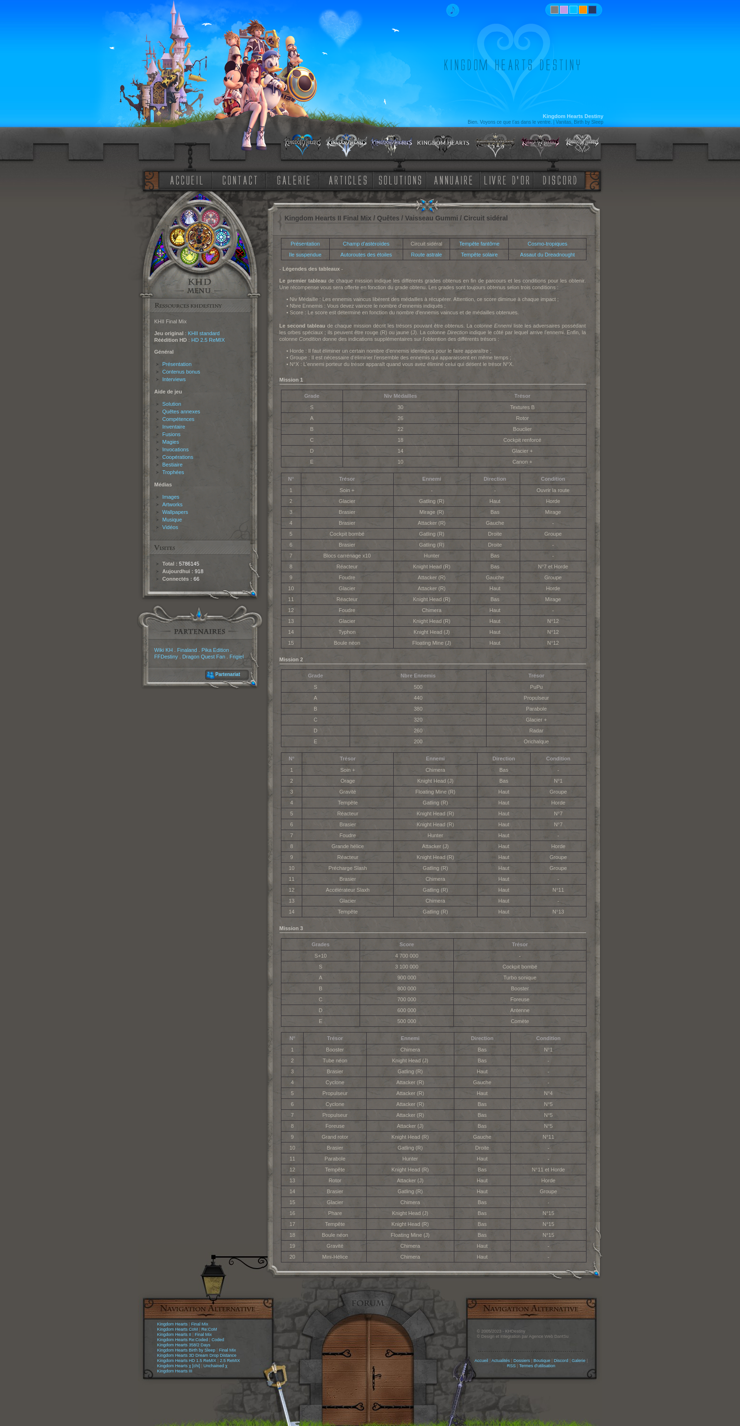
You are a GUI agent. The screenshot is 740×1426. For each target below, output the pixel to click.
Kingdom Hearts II (174, 1334)
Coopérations (177, 457)
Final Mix (199, 1324)
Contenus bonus (181, 372)
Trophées (173, 472)
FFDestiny (166, 656)
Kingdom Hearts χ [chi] (178, 1365)
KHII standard (203, 333)
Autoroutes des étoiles (366, 254)
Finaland (187, 650)
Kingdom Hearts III (175, 1371)
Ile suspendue (305, 254)
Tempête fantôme (479, 244)
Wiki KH (163, 650)
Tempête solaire (479, 254)
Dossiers (522, 1360)
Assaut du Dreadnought (547, 254)
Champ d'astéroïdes (366, 244)
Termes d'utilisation (537, 1365)
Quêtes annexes (181, 411)
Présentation (177, 364)
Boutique (541, 1360)
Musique (172, 519)
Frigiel (236, 656)
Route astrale (426, 254)
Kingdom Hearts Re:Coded (182, 1339)
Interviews (174, 379)
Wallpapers (175, 512)
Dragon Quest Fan (204, 656)
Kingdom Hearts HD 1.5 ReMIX (187, 1360)
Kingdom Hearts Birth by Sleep (186, 1350)
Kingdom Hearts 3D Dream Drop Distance (197, 1355)
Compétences (178, 419)
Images (171, 497)
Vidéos (170, 527)
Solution (171, 404)
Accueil (481, 1360)
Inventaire (173, 427)
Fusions (171, 434)
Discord (561, 1360)
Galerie (579, 1360)
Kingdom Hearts (172, 1324)
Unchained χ (215, 1365)
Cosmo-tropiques (548, 244)
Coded (217, 1339)
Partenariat (228, 674)
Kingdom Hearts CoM (177, 1329)
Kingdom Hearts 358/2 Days (184, 1345)
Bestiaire (172, 464)
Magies (170, 442)
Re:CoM (209, 1329)
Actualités (500, 1360)
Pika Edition (215, 650)
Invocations (175, 449)
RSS (511, 1365)
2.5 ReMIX (230, 1360)
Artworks (172, 504)
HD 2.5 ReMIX (208, 340)
